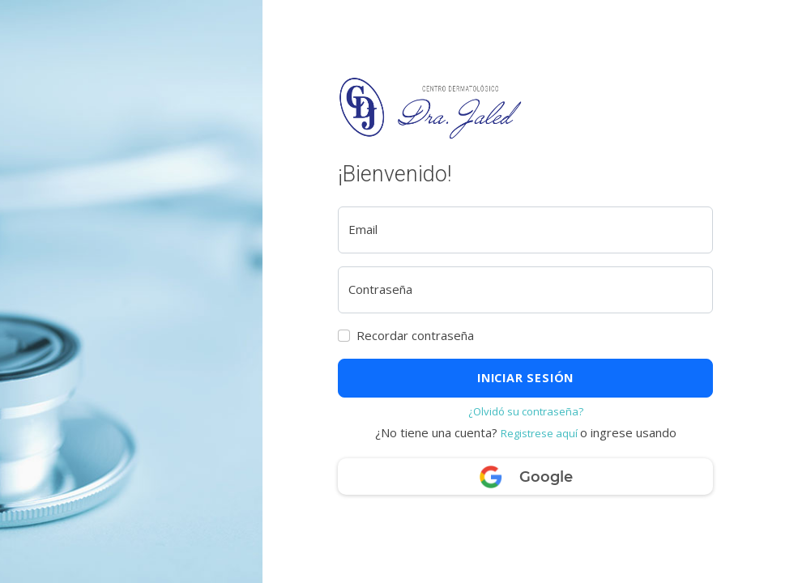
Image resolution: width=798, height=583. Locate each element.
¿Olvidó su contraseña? (525, 411)
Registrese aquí (540, 433)
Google (526, 478)
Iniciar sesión (525, 377)
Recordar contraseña (415, 335)
